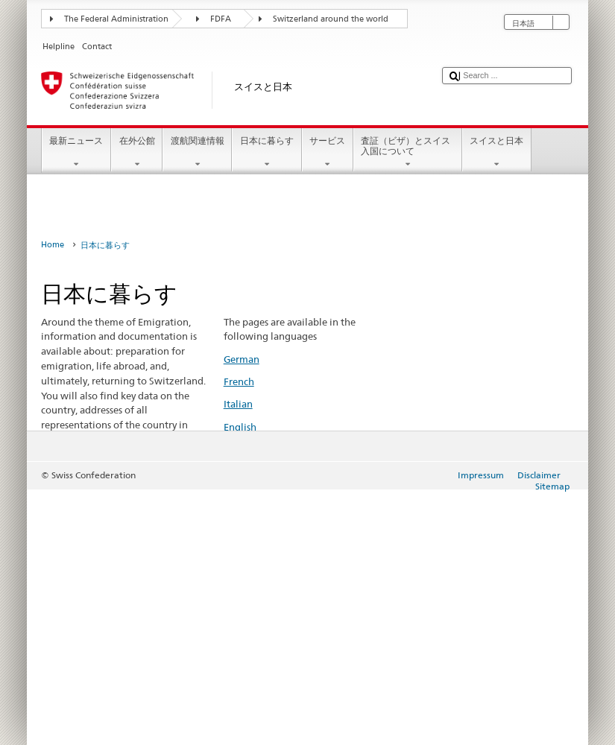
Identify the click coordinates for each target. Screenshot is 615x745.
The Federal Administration (116, 19)
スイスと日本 (497, 153)
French (239, 381)
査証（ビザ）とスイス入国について (407, 153)
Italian (238, 404)
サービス (328, 153)
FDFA (220, 19)
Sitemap (552, 486)
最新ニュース (76, 153)
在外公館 (137, 153)
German (241, 359)
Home (52, 245)
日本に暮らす (266, 153)
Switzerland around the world (330, 19)
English (240, 427)
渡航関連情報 (197, 153)
